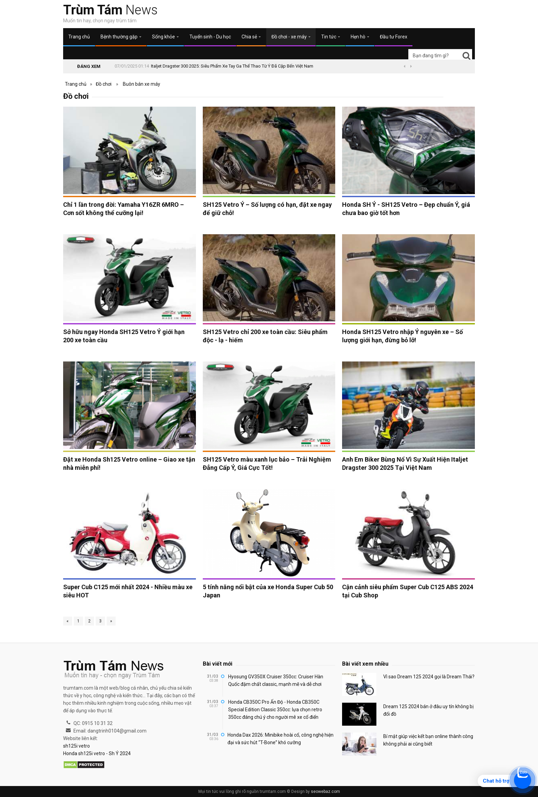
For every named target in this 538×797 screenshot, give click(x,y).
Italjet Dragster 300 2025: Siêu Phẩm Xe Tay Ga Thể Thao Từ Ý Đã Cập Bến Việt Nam (232, 66)
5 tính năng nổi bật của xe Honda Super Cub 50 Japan (268, 591)
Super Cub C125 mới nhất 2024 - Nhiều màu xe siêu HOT (127, 591)
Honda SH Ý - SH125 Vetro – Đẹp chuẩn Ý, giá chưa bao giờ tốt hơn (406, 208)
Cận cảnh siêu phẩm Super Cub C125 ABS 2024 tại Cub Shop (407, 591)
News (110, 9)
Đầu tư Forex (393, 36)
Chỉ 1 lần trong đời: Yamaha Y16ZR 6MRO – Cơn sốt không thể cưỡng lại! (123, 208)
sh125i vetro (76, 746)
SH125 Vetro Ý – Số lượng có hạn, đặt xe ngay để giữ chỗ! (267, 208)
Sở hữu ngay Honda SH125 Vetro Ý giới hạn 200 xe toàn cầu (124, 336)
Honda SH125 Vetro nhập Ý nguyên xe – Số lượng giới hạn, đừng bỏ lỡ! (402, 336)
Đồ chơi (104, 84)
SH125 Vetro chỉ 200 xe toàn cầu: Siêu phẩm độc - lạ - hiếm (265, 336)
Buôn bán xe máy (141, 84)
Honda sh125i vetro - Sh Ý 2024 (97, 753)
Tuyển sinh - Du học (210, 36)
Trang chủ (79, 36)
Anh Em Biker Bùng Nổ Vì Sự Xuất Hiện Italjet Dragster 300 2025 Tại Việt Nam (405, 463)
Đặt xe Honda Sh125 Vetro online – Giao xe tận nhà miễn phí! (129, 463)
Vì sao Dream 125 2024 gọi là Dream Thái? (429, 676)
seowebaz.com (325, 791)
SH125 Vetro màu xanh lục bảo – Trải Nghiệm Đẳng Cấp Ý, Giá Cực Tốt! (267, 463)
